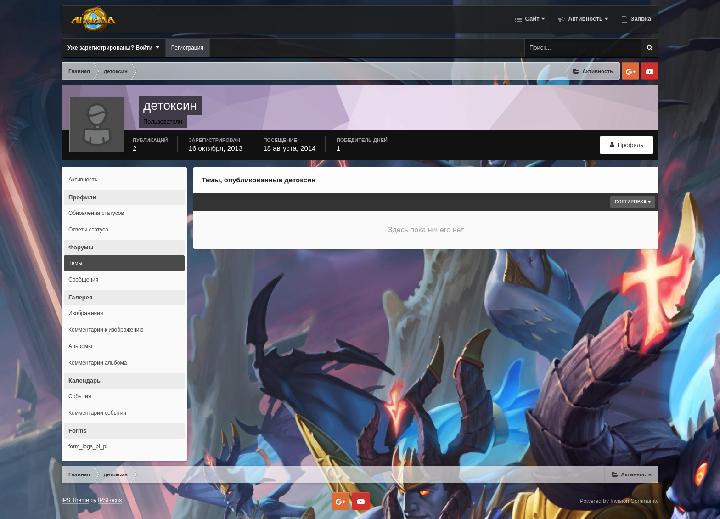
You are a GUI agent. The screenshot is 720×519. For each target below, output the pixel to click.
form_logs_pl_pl (87, 446)
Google (630, 71)
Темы (75, 263)
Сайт (534, 18)
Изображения (85, 313)
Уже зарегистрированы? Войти (113, 47)
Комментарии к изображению (106, 330)
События (79, 396)
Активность (587, 18)
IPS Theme (75, 500)
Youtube (649, 71)
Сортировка (633, 201)
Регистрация (187, 48)
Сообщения (83, 279)
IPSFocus (110, 500)
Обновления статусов (96, 213)
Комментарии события (97, 413)
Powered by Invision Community (619, 501)
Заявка (640, 18)
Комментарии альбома (97, 363)
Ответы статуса (88, 229)
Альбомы (80, 346)
